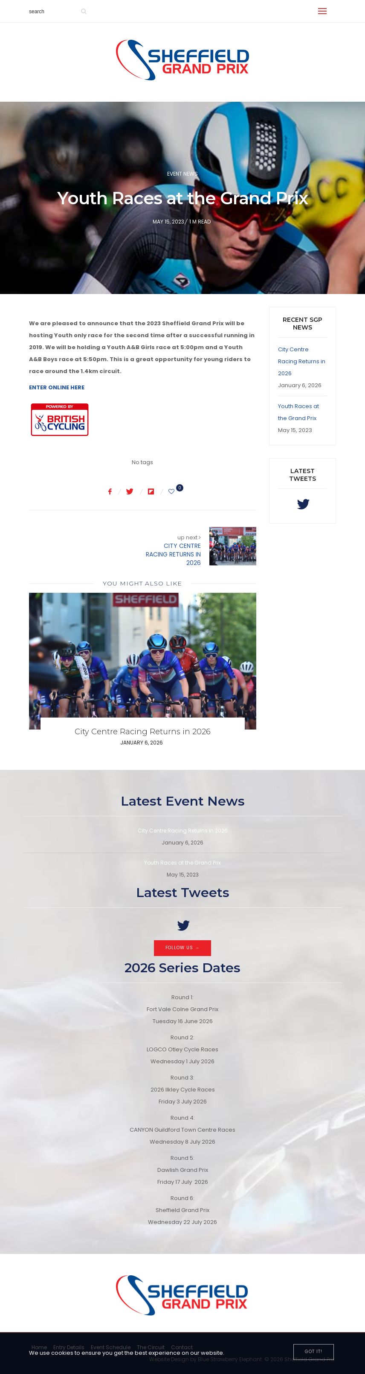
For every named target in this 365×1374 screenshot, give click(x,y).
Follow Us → (182, 947)
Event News (182, 173)
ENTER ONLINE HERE (56, 387)
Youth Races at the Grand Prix (182, 862)
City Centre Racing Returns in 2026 (143, 731)
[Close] (313, 1352)
